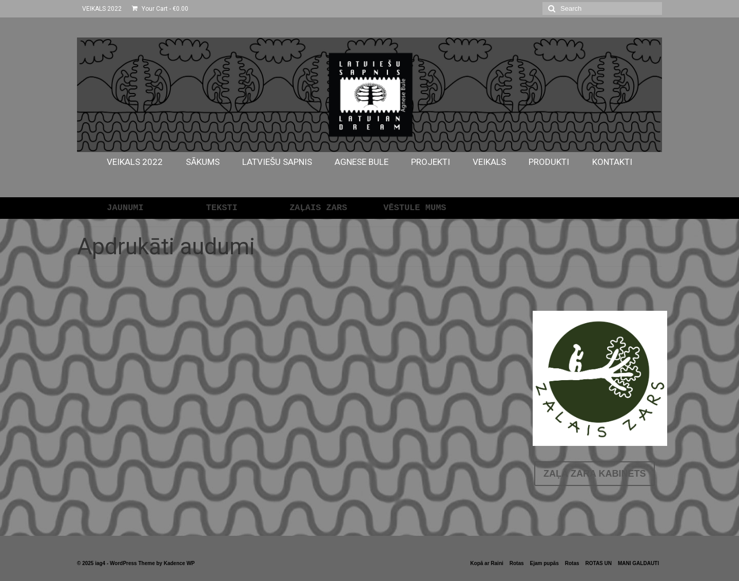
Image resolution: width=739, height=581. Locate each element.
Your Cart (160, 8)
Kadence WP (179, 563)
